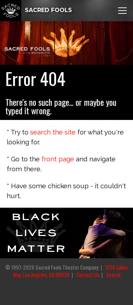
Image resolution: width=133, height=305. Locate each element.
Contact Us (87, 274)
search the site (53, 132)
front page (57, 159)
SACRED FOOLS (36, 10)
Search (113, 274)
